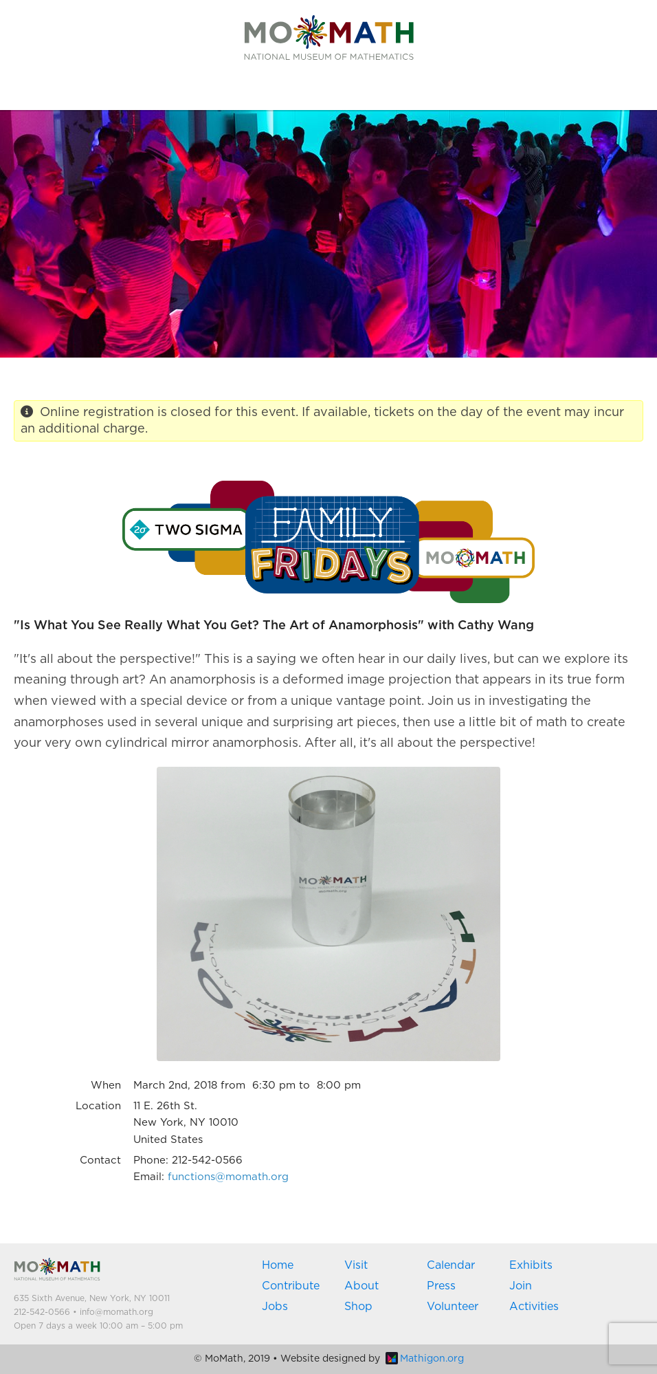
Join (520, 1285)
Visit (356, 1265)
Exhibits (531, 1265)
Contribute (291, 1285)
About (361, 1285)
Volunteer (452, 1306)
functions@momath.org (228, 1177)
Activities (534, 1306)
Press (441, 1285)
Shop (358, 1306)
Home (277, 1265)
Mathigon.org (425, 1359)
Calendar (451, 1265)
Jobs (275, 1306)
